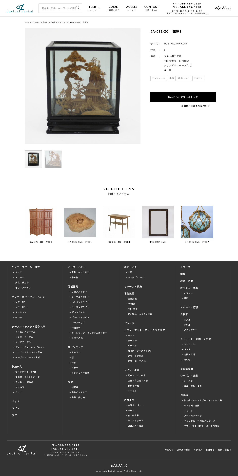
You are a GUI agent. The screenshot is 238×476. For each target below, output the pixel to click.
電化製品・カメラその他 (140, 314)
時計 (74, 362)
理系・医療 (186, 281)
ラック (18, 392)
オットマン (21, 312)
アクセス (198, 450)
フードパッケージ (193, 416)
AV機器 (131, 304)
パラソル (132, 346)
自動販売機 (186, 368)
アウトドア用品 (135, 356)
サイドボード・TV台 (25, 372)
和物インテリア (79, 392)
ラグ (14, 415)
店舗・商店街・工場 (138, 380)
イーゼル (132, 391)
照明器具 (73, 286)
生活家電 (132, 299)
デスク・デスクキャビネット (29, 347)
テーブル (132, 340)
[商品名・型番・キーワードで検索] (60, 8)
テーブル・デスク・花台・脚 (28, 326)
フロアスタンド (79, 292)
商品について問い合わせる (183, 97)
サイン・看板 (131, 370)
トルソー (76, 352)
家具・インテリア (80, 272)
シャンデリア (78, 322)
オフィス (185, 267)
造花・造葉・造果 (193, 386)
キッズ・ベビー (77, 267)
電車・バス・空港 (137, 375)
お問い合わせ (224, 450)
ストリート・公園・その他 (195, 339)
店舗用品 (129, 400)
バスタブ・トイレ (137, 277)
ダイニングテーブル (25, 332)
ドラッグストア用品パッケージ (199, 421)
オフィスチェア (23, 288)
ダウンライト (78, 312)
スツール (19, 277)
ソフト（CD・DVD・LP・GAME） (202, 426)
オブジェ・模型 (189, 288)
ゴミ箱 (187, 349)
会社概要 (210, 450)
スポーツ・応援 (189, 307)
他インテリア (75, 347)
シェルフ (19, 387)
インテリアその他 (80, 373)
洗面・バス (130, 267)
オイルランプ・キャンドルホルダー (89, 333)
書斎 (172, 78)
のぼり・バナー (135, 405)
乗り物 (75, 277)
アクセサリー (190, 330)
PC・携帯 (133, 309)
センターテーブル (24, 337)
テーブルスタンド (80, 297)
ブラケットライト (80, 317)
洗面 (130, 272)
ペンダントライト (80, 302)
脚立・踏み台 (22, 282)
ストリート (189, 344)
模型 (186, 298)
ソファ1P (20, 302)
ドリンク (188, 411)
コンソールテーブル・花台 (28, 352)
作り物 (184, 395)
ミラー (75, 368)
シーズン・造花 (189, 375)
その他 (187, 359)
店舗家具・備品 (135, 426)
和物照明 (76, 328)
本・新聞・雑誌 (192, 405)
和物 (70, 382)
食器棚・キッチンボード (27, 377)
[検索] (78, 8)
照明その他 (77, 338)
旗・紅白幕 (133, 415)
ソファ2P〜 (21, 307)
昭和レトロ (184, 78)
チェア (18, 272)
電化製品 (129, 293)
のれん (131, 410)
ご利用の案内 (183, 450)
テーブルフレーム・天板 (27, 357)
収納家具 (17, 366)
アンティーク (158, 78)
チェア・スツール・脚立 (26, 267)
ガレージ (129, 323)
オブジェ (188, 293)
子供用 (187, 325)
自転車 (184, 314)
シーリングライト (80, 307)
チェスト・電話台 (24, 382)
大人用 (187, 319)
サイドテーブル (23, 342)
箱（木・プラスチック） (140, 351)
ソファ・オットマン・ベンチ (28, 297)
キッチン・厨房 (133, 286)
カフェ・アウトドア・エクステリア (144, 330)
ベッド (16, 401)
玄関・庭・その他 (137, 361)
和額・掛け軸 (78, 397)
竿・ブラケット (135, 420)
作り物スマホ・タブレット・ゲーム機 (203, 400)
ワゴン (16, 408)
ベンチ (18, 317)
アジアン (198, 78)
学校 (182, 274)
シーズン (188, 381)
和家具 (75, 387)
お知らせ (169, 450)
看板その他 (133, 386)
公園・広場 (189, 354)
